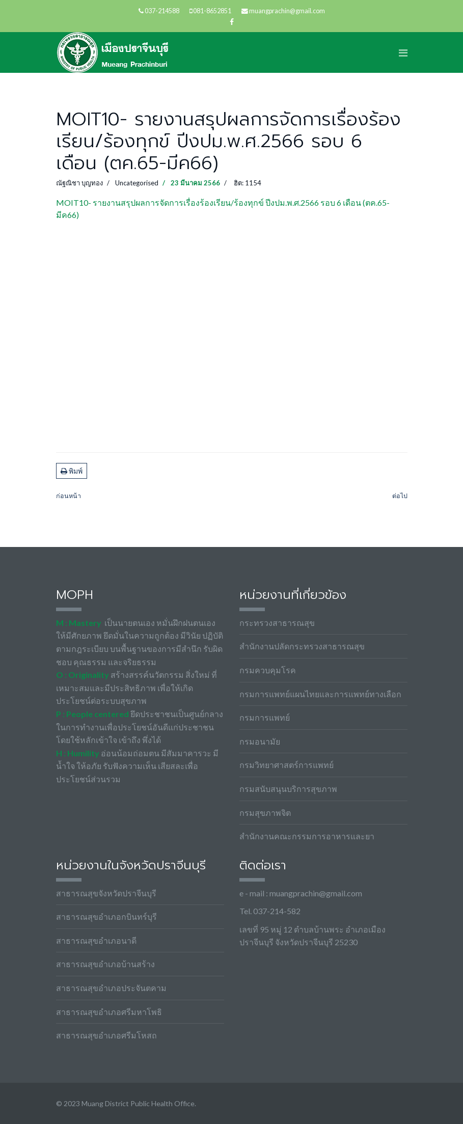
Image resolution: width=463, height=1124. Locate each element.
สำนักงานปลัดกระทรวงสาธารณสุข (302, 646)
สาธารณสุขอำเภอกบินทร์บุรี (106, 916)
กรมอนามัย (259, 741)
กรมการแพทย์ (264, 717)
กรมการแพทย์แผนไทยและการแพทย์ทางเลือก (320, 694)
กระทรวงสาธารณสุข (277, 622)
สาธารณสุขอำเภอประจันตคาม (111, 988)
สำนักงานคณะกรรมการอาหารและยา (306, 836)
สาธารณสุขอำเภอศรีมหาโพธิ (109, 1012)
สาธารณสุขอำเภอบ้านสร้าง (105, 964)
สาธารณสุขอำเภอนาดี (96, 940)
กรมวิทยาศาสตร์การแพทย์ (286, 765)
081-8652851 (212, 11)
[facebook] (232, 21)
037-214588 (162, 11)
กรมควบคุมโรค (267, 670)
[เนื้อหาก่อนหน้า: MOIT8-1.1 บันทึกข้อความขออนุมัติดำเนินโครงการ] (68, 496)
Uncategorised (136, 183)
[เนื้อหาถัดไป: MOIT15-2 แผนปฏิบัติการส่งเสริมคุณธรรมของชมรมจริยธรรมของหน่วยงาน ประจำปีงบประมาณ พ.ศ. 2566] (399, 496)
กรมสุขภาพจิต (265, 812)
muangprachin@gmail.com (287, 11)
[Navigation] (403, 52)
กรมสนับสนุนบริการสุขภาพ (288, 788)
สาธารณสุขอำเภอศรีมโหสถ (106, 1035)
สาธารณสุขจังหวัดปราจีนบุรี (106, 893)
